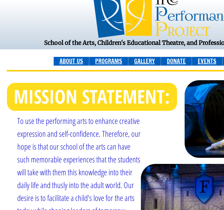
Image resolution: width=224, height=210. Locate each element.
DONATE (176, 61)
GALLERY (144, 61)
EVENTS (207, 61)
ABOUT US (71, 61)
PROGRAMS (108, 61)
